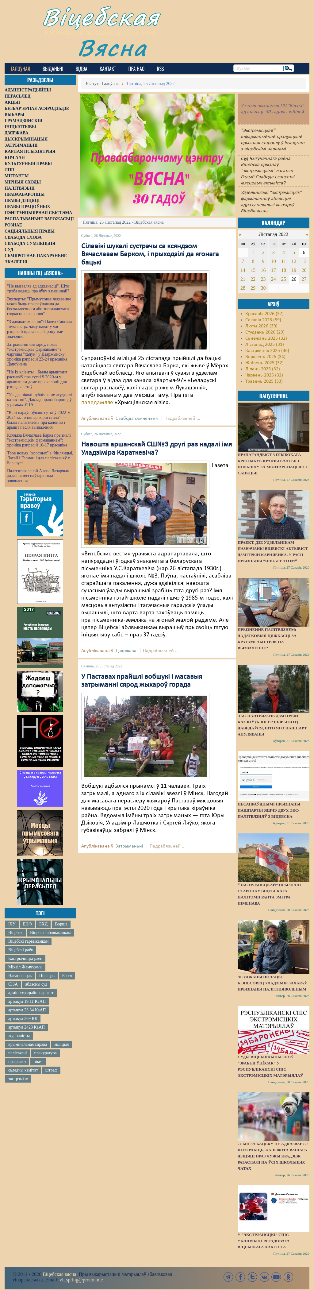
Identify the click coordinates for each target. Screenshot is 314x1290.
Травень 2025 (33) (264, 381)
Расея (67, 975)
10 (273, 261)
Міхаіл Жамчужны (25, 967)
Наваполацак (20, 975)
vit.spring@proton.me (81, 1279)
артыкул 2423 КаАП (26, 1027)
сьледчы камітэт (23, 1070)
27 (304, 279)
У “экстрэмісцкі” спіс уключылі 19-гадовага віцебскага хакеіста (263, 1240)
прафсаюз (17, 1061)
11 (283, 261)
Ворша (61, 924)
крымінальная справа (27, 1044)
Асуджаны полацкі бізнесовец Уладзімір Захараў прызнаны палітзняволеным (272, 983)
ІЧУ (12, 924)
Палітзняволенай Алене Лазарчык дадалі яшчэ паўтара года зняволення (38, 476)
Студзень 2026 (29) (265, 332)
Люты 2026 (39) (261, 326)
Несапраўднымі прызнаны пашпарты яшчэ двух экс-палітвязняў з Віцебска (269, 810)
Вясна (112, 47)
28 (242, 288)
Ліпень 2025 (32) (262, 369)
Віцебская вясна (59, 1274)
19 (293, 270)
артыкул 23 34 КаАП (27, 1010)
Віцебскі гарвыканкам (28, 941)
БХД (43, 924)
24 (273, 279)
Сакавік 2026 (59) (263, 320)
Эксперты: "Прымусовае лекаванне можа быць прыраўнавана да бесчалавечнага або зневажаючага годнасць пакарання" (39, 306)
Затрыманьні (129, 846)
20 (304, 270)
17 (273, 270)
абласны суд (36, 984)
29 (253, 288)
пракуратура (45, 1053)
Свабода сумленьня (137, 418)
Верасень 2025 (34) (265, 356)
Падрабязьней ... (182, 418)
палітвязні (17, 1053)
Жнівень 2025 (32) (264, 363)
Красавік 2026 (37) (264, 313)
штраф (51, 1070)
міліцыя (61, 1044)
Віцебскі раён (20, 950)
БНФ (27, 924)
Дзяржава (126, 650)
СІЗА (13, 984)
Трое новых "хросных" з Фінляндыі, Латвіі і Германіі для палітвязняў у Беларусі (40, 458)
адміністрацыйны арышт (31, 993)
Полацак (47, 975)
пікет (38, 1061)
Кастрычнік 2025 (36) (267, 350)
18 (283, 270)
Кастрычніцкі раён (25, 958)
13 (304, 261)
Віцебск (15, 932)
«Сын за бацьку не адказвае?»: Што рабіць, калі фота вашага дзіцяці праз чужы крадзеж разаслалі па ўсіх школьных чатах (273, 1156)
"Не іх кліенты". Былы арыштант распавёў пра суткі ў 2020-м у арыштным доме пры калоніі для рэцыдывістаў (37, 379)
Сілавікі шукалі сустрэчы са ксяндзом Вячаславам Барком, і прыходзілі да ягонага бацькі (150, 254)
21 (242, 279)
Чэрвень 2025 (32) (264, 375)
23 (263, 279)
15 (253, 270)
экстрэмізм (18, 1078)
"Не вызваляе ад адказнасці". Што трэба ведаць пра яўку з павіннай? (38, 288)
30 (263, 288)
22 (253, 279)
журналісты (19, 1035)
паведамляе (97, 403)
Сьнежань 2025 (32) (266, 338)
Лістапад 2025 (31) (264, 344)
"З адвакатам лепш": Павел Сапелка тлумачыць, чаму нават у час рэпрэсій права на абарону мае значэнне (39, 329)
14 (242, 270)
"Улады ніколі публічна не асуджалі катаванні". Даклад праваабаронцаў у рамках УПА (39, 399)
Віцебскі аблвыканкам (50, 932)
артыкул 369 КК (22, 1018)
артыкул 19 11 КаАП (27, 1001)
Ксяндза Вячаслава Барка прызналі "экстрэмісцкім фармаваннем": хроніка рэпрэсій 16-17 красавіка (39, 440)
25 (283, 279)
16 (263, 270)
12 (293, 261)
